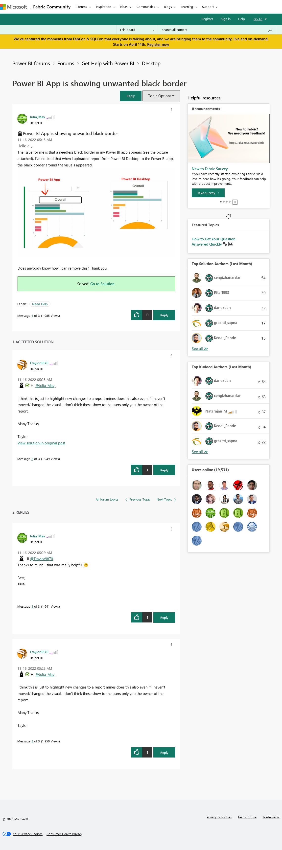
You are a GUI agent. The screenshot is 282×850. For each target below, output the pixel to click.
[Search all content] (217, 29)
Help (241, 19)
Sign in (226, 19)
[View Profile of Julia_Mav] (37, 116)
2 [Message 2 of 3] (32, 459)
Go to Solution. (103, 283)
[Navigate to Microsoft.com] (13, 7)
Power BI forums (31, 63)
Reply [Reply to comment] (164, 470)
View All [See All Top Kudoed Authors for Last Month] (200, 452)
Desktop (151, 63)
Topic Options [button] (159, 95)
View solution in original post (41, 442)
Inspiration (103, 6)
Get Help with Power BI (108, 63)
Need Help (40, 303)
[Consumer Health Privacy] (64, 833)
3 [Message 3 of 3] (32, 606)
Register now (158, 44)
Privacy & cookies (219, 817)
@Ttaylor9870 (41, 558)
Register (207, 19)
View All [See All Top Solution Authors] (200, 348)
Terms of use (247, 817)
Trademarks (271, 817)
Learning (187, 6)
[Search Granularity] (137, 29)
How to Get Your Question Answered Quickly (213, 241)
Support (208, 6)
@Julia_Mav (44, 385)
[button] (130, 96)
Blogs (168, 6)
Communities (146, 6)
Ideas (124, 6)
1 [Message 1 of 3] (32, 315)
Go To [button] (258, 19)
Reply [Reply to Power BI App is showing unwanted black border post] (164, 315)
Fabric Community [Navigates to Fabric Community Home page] (51, 7)
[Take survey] (208, 192)
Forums (81, 6)
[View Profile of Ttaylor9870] (39, 362)
